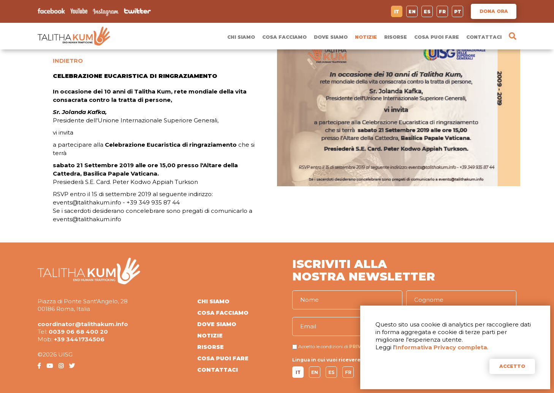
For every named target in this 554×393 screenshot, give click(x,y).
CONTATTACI (484, 37)
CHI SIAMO (241, 37)
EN (412, 11)
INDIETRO (68, 60)
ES (427, 11)
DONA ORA (494, 11)
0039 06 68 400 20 (78, 331)
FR (442, 11)
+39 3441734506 (79, 339)
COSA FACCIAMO (284, 37)
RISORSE (395, 37)
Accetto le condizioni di (323, 346)
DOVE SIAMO (331, 37)
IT (396, 11)
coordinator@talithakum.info (83, 324)
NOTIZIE (366, 37)
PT (457, 11)
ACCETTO (512, 366)
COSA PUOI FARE (436, 37)
